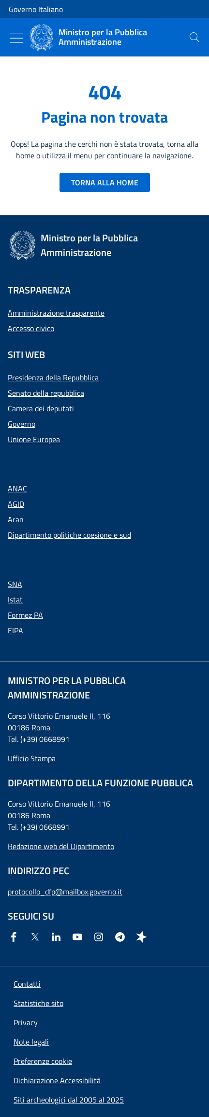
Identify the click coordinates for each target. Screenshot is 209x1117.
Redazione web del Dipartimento (61, 846)
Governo (21, 424)
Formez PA (25, 615)
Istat (15, 599)
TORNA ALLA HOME (104, 182)
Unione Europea (34, 439)
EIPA (15, 630)
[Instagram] (100, 937)
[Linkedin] (58, 937)
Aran (16, 519)
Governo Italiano (36, 9)
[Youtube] (79, 937)
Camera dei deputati (41, 408)
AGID (16, 504)
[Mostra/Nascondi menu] (16, 38)
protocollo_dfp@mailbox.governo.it (65, 891)
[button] (43, 1061)
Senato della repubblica (46, 393)
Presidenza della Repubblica (53, 377)
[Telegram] (122, 937)
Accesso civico (31, 328)
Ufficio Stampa (32, 758)
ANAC (17, 488)
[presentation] (194, 37)
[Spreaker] (143, 937)
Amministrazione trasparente (56, 313)
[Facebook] (15, 937)
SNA (15, 584)
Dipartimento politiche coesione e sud (69, 535)
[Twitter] (37, 937)
